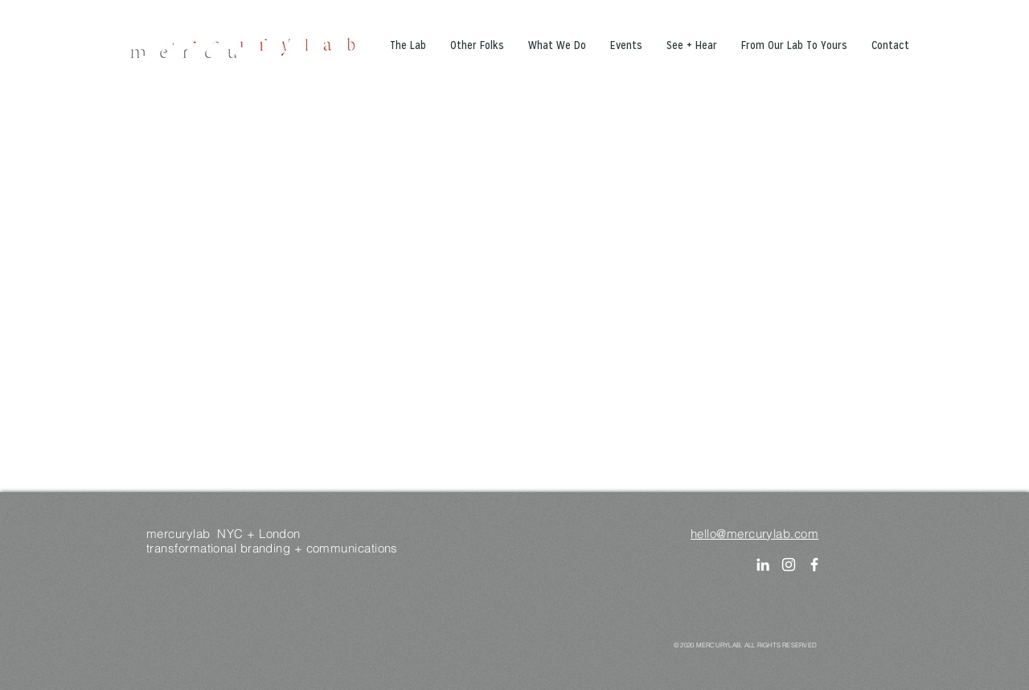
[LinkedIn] (763, 564)
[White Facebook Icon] (814, 564)
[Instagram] (788, 564)
